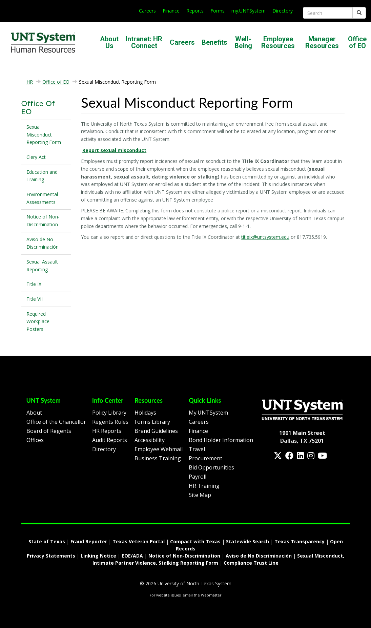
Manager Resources (322, 42)
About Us (109, 42)
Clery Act (36, 157)
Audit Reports (109, 440)
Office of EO (357, 42)
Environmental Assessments (42, 198)
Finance (171, 10)
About (34, 412)
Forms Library (152, 421)
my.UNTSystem (248, 10)
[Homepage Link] (302, 409)
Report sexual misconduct (114, 150)
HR (29, 82)
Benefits (214, 42)
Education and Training (42, 176)
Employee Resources (278, 42)
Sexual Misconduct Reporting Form (43, 134)
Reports (195, 10)
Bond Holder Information (221, 440)
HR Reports (106, 431)
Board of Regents (48, 431)
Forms (217, 10)
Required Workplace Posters (37, 321)
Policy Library (109, 412)
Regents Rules (110, 421)
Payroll (197, 476)
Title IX (33, 284)
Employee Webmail (159, 449)
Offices (35, 440)
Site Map (200, 495)
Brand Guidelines (156, 431)
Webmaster (211, 595)
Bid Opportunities (211, 467)
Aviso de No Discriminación (42, 243)
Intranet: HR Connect (144, 42)
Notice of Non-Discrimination (43, 220)
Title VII (34, 299)
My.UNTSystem (208, 412)
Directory (282, 10)
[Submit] (359, 13)
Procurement (205, 458)
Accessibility (150, 440)
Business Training (158, 458)
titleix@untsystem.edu (265, 237)
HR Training (204, 485)
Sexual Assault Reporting (42, 265)
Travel (197, 449)
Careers (147, 10)
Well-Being (243, 42)
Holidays (145, 412)
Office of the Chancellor (56, 421)
